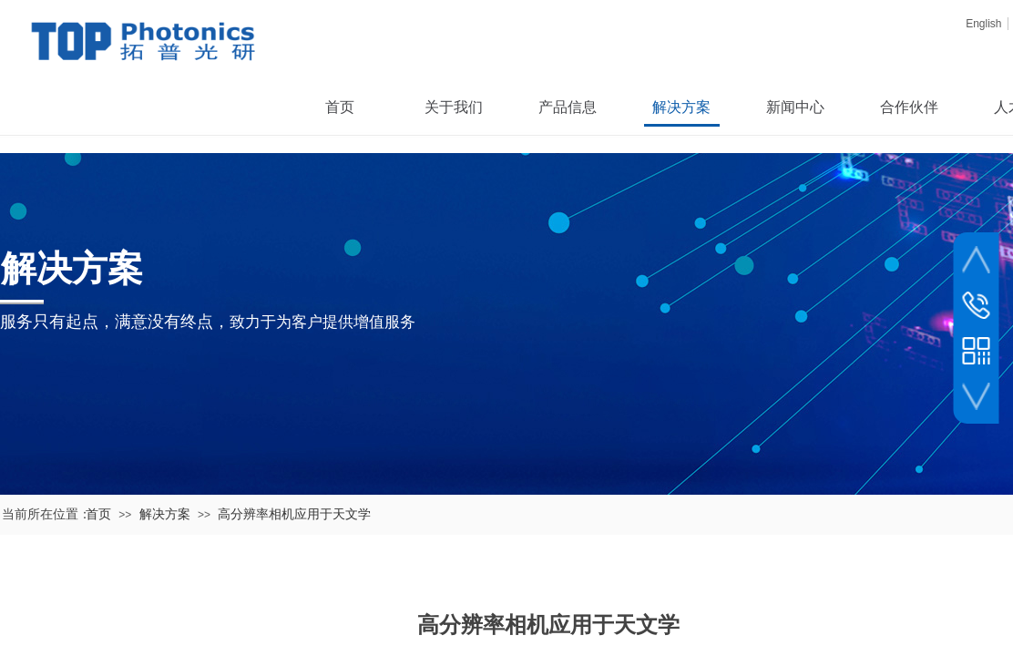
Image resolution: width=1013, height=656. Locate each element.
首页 (98, 514)
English (983, 23)
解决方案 (164, 514)
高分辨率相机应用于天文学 (294, 514)
